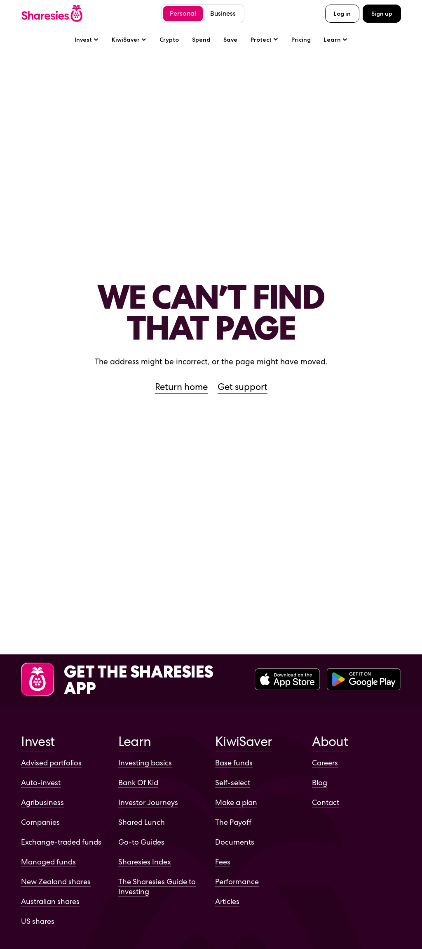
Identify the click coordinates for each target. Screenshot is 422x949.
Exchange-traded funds (61, 842)
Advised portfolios (51, 762)
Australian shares (50, 901)
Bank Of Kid (138, 782)
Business (223, 13)
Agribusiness (42, 802)
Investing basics (145, 762)
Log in (342, 13)
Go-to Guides (141, 842)
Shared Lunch (141, 822)
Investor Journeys (148, 802)
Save (230, 39)
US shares (37, 921)
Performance (237, 881)
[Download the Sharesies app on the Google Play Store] (364, 680)
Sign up (381, 13)
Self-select (232, 782)
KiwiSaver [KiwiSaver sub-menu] (129, 39)
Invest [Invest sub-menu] (86, 39)
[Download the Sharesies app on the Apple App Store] (287, 680)
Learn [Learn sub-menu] (335, 39)
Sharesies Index (144, 861)
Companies (40, 822)
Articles (227, 901)
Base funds (234, 762)
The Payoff (233, 822)
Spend (201, 39)
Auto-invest (41, 782)
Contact (325, 802)
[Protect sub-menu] (264, 39)
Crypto (169, 39)
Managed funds (48, 861)
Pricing (301, 39)
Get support (242, 387)
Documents (234, 842)
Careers (325, 762)
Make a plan (236, 802)
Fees (222, 861)
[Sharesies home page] (52, 13)
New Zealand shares (56, 881)
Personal (183, 13)
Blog (319, 782)
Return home (181, 387)
